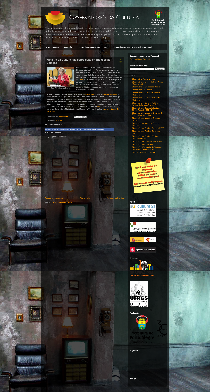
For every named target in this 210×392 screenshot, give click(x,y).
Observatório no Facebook (140, 59)
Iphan (99, 107)
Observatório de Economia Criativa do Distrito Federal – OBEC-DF (146, 109)
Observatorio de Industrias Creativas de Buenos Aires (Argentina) (147, 114)
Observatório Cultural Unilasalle (144, 79)
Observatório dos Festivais (142, 144)
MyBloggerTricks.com (97, 129)
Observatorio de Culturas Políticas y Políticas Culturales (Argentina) (146, 104)
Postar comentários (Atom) (62, 202)
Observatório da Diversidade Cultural (146, 87)
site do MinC (90, 94)
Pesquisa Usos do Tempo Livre (93, 47)
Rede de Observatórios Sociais (144, 152)
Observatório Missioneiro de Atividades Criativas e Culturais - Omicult (147, 148)
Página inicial (85, 198)
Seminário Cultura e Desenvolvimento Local (132, 47)
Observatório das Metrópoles (143, 90)
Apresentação (52, 47)
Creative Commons (109, 94)
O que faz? (69, 47)
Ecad (81, 80)
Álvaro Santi (64, 117)
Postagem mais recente (54, 198)
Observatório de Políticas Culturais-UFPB (148, 128)
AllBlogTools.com (75, 129)
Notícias (59, 120)
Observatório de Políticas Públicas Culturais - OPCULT (145, 137)
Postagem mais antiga (115, 198)
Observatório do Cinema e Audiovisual (147, 141)
